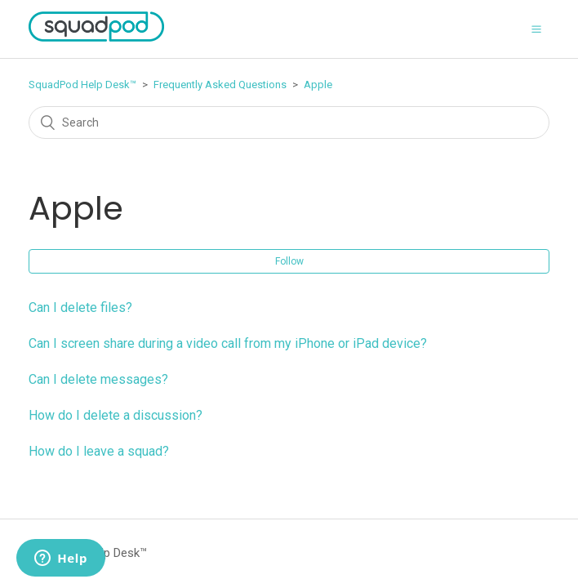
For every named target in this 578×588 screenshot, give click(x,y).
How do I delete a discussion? (115, 415)
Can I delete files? (80, 307)
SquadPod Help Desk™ (82, 84)
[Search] (289, 122)
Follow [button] (289, 261)
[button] (536, 28)
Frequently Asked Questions (220, 84)
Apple (318, 84)
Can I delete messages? (98, 379)
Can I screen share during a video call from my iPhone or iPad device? (228, 343)
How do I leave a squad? (99, 451)
